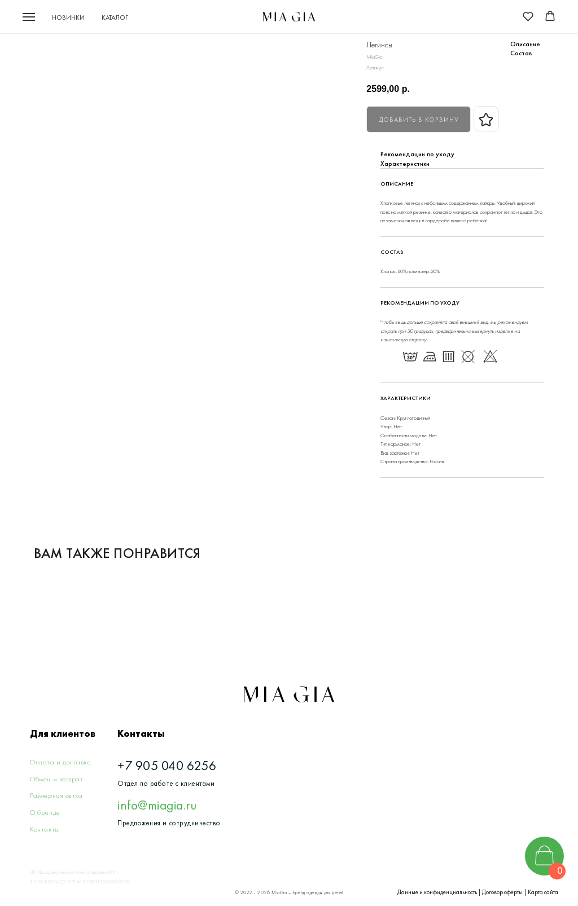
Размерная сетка (56, 795)
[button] (528, 16)
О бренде (45, 812)
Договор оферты (502, 892)
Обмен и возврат (56, 779)
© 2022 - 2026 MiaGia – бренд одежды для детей (289, 893)
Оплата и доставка (60, 762)
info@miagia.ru (156, 805)
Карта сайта (543, 892)
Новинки (68, 17)
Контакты (44, 829)
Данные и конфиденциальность (437, 892)
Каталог (115, 17)
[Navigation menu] (29, 17)
